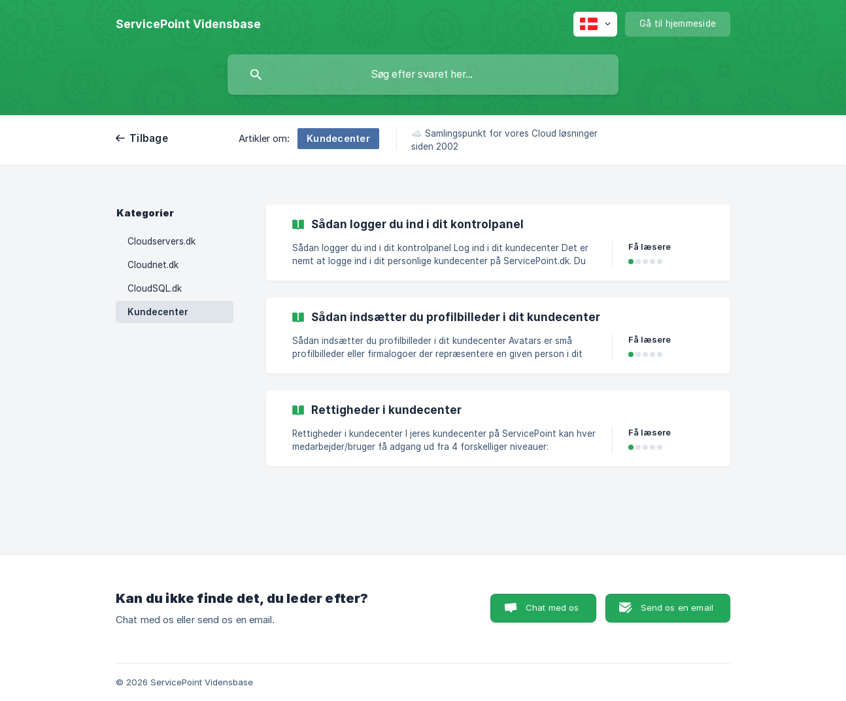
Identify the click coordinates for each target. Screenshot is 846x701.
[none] (188, 24)
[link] (498, 243)
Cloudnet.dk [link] (152, 265)
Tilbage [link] (148, 138)
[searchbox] (423, 74)
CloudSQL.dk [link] (154, 288)
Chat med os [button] (552, 607)
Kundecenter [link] (157, 312)
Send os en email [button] (677, 607)
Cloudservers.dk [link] (161, 241)
